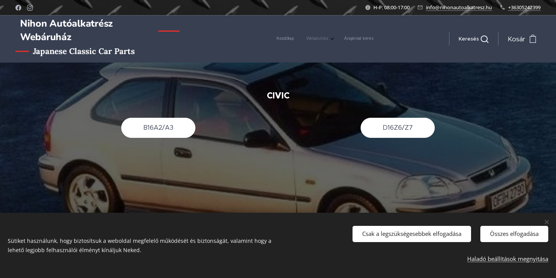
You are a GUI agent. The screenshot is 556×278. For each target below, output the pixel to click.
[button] (473, 39)
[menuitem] (347, 39)
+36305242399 (524, 7)
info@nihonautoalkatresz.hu (459, 7)
